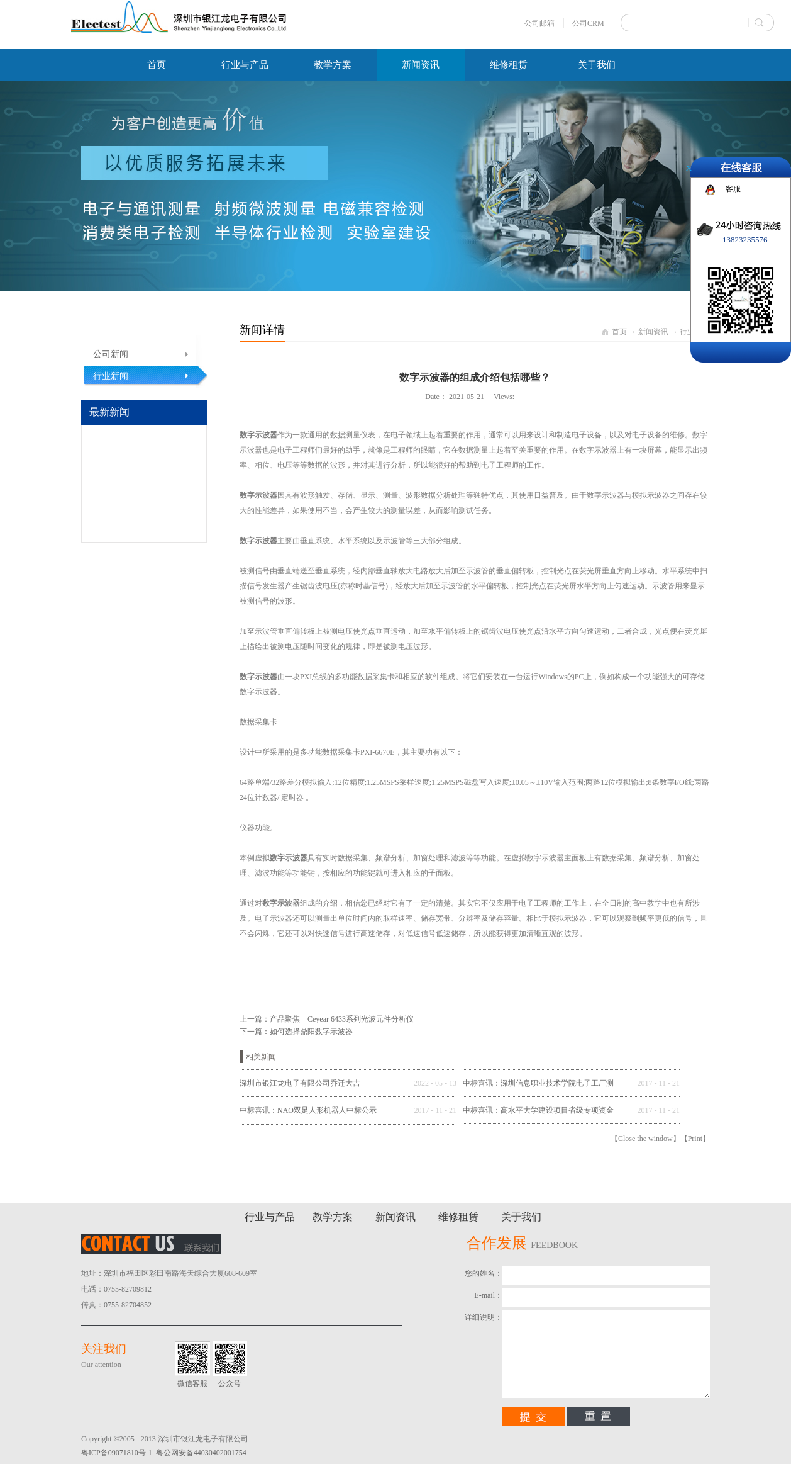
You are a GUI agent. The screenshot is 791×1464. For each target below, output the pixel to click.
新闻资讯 (653, 331)
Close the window (645, 1138)
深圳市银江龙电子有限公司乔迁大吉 (300, 1083)
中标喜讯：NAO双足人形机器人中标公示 (308, 1110)
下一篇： (296, 1031)
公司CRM (588, 23)
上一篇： (327, 1019)
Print (695, 1138)
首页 (156, 65)
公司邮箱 (539, 23)
